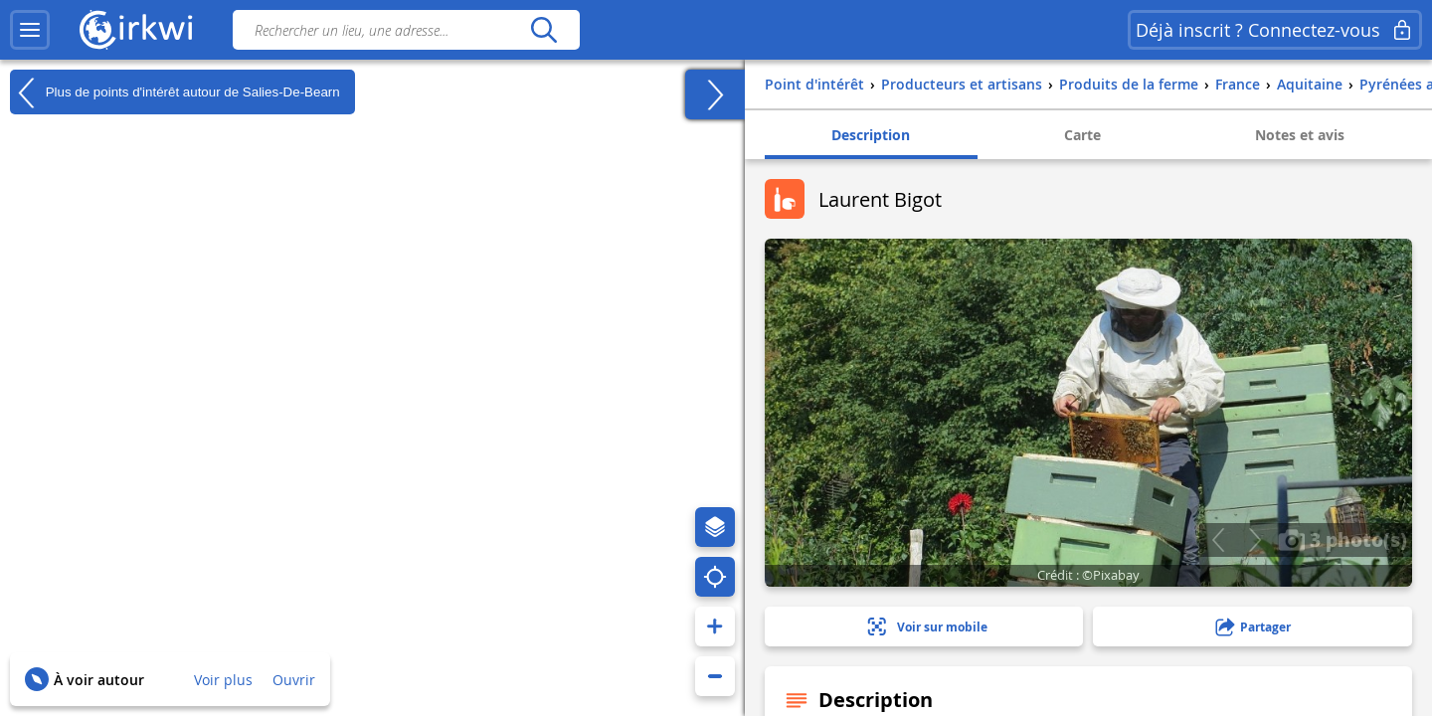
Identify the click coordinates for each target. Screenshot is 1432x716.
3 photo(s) (1342, 539)
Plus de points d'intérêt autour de (175, 92)
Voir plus (223, 679)
